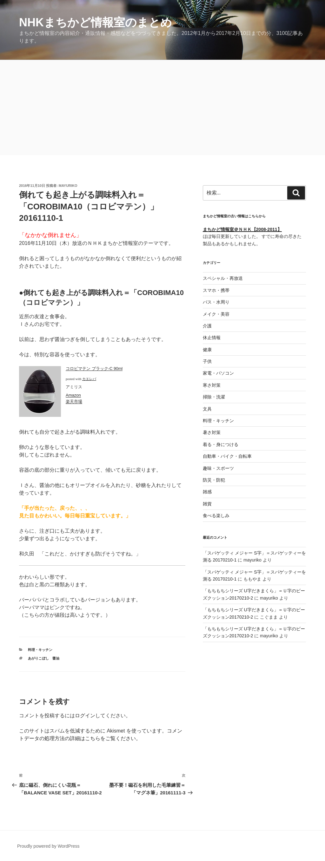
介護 (207, 325)
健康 (207, 349)
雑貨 (207, 503)
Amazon (73, 395)
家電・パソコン (218, 373)
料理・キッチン (40, 650)
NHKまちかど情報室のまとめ (95, 22)
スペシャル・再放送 (223, 278)
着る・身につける (220, 444)
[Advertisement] (162, 107)
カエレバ (89, 379)
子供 (207, 361)
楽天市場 (74, 401)
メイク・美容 (216, 314)
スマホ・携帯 (216, 290)
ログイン (85, 715)
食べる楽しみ (216, 515)
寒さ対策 (212, 385)
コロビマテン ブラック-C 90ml (94, 368)
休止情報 (212, 337)
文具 (207, 408)
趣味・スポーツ (218, 468)
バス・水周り (216, 302)
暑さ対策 (212, 432)
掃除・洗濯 (214, 396)
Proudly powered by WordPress (48, 846)
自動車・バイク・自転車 (227, 456)
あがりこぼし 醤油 (43, 658)
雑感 (207, 491)
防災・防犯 (214, 480)
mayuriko (68, 185)
